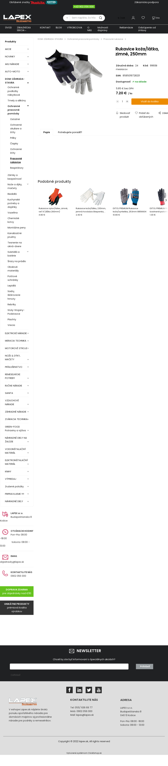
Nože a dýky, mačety (15, 186)
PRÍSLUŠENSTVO (13, 367)
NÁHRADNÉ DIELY (14, 501)
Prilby (13, 138)
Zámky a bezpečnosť (14, 176)
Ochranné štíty (16, 151)
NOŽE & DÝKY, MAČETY (12, 357)
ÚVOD (8, 27)
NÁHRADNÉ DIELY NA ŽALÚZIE (16, 439)
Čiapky (14, 143)
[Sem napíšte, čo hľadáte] (87, 18)
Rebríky (12, 304)
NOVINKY (10, 56)
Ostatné (15, 119)
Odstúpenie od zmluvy (147, 29)
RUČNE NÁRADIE (13, 385)
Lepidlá (12, 285)
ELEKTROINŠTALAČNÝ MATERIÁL (16, 462)
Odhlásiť (15, 675)
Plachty (12, 319)
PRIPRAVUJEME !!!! (14, 494)
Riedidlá (12, 194)
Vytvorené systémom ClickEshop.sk (84, 753)
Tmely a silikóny (17, 100)
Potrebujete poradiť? (70, 132)
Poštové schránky (13, 278)
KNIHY (8, 471)
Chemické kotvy (13, 220)
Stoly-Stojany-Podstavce (16, 311)
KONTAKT (45, 27)
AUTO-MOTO (12, 71)
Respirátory (16, 167)
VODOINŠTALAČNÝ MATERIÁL (15, 451)
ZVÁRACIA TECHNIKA (16, 419)
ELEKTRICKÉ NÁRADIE (16, 333)
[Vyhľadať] (66, 18)
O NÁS (89, 29)
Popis (46, 132)
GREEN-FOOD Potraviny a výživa (15, 428)
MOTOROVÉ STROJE (16, 348)
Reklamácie (126, 27)
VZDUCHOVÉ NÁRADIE (12, 402)
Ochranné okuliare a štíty (16, 128)
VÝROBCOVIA (74, 27)
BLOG (59, 27)
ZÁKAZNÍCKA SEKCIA (24, 29)
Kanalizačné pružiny (15, 235)
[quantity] (122, 101)
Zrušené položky (14, 486)
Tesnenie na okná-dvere (15, 244)
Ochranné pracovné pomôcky (14, 110)
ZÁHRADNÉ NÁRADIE (15, 411)
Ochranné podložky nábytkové (14, 91)
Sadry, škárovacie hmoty (14, 295)
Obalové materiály (13, 268)
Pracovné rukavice (16, 160)
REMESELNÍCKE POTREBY (12, 376)
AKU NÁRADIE (12, 64)
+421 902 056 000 (84, 6)
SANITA (9, 393)
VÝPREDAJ (10, 479)
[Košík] (156, 17)
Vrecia (11, 325)
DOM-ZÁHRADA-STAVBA (15, 80)
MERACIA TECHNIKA (15, 340)
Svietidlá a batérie (14, 253)
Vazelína (13, 212)
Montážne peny (17, 227)
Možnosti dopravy (103, 29)
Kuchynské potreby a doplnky (14, 203)
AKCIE (8, 49)
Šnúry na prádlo (17, 261)
